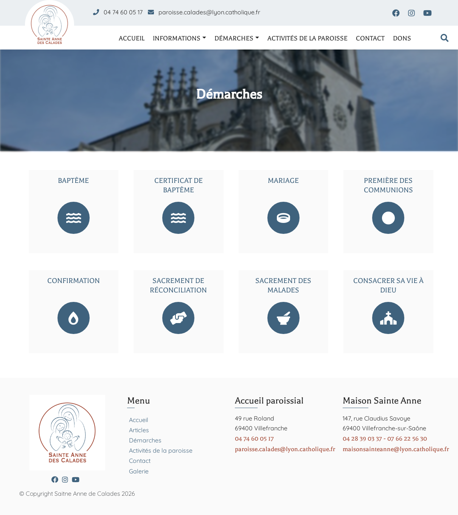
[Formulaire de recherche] (445, 38)
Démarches (233, 38)
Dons (402, 38)
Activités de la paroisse (307, 38)
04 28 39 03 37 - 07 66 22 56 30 (385, 438)
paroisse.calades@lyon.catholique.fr (209, 12)
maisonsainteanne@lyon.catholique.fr (396, 449)
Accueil (131, 38)
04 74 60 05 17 (123, 12)
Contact (370, 38)
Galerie (139, 471)
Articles (139, 430)
